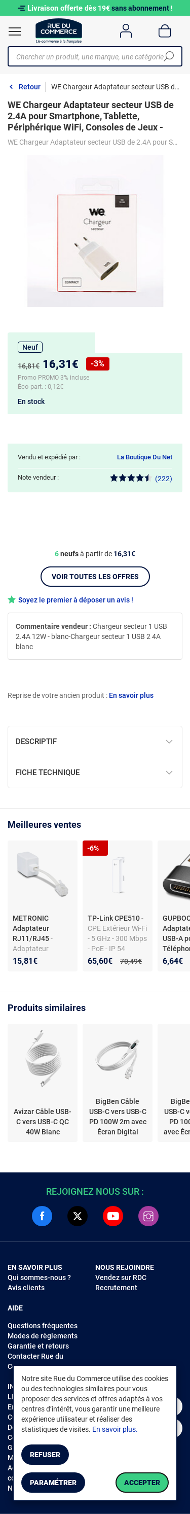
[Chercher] (168, 56)
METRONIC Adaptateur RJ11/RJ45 (32, 928)
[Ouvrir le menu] (14, 31)
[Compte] (126, 31)
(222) (141, 478)
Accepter (142, 1482)
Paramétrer (53, 1482)
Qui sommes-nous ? (39, 1277)
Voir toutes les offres (95, 577)
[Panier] (165, 31)
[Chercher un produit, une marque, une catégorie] (91, 56)
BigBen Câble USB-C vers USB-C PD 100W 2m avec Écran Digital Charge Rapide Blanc (117, 1117)
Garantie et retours (38, 1346)
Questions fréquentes (43, 1326)
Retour (30, 87)
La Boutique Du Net (144, 457)
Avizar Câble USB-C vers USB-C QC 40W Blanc (42, 1121)
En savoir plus (131, 695)
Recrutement (116, 1288)
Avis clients (26, 1288)
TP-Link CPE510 (114, 918)
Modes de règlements (43, 1336)
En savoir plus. (115, 1429)
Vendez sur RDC (120, 1277)
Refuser (45, 1455)
